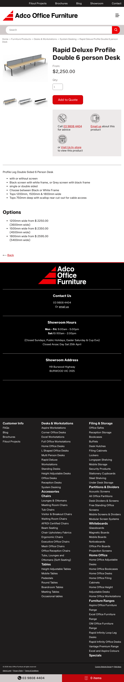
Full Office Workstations (56, 441)
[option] (25, 64)
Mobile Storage (98, 464)
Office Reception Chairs (55, 550)
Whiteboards (98, 523)
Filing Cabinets (98, 450)
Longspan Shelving (100, 459)
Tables (46, 564)
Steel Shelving (97, 478)
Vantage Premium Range (104, 646)
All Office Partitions (101, 496)
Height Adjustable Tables (56, 569)
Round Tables (49, 582)
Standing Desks (50, 468)
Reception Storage (100, 432)
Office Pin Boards (99, 546)
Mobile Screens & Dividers (105, 514)
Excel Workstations (52, 436)
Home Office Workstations (105, 596)
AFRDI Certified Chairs (55, 523)
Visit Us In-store (71, 147)
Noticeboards (97, 541)
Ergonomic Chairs (52, 537)
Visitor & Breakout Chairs (56, 514)
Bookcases (95, 436)
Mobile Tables (49, 573)
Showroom (96, 3)
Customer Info (13, 423)
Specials (95, 655)
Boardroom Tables (52, 587)
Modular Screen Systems (104, 519)
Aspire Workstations (53, 427)
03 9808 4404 (31, 678)
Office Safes (96, 427)
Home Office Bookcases (103, 569)
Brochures (61, 3)
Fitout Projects (38, 3)
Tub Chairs (47, 509)
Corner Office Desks (53, 432)
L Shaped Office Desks (55, 450)
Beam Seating (49, 527)
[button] (118, 17)
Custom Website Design (103, 667)
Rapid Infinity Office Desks (105, 641)
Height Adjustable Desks (56, 473)
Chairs (46, 496)
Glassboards (96, 527)
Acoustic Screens (99, 491)
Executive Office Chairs (55, 541)
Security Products (100, 468)
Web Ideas (117, 667)
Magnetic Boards (99, 532)
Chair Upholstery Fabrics (56, 532)
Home (5, 39)
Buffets (93, 441)
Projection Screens (100, 550)
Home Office (98, 555)
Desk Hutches (97, 446)
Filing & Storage (101, 423)
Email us (96, 126)
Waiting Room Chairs (54, 518)
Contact (116, 3)
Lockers (93, 455)
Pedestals (47, 578)
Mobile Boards (97, 537)
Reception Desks (51, 482)
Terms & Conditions (32, 671)
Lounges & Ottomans (54, 500)
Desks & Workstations (45, 39)
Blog (79, 3)
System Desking (68, 39)
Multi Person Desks (53, 455)
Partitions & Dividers (104, 487)
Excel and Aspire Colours (104, 650)
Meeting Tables (50, 591)
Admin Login (7, 671)
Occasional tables (52, 596)
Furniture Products (21, 39)
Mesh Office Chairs (53, 546)
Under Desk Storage (101, 482)
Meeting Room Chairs (54, 505)
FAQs (6, 427)
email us (64, 306)
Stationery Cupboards (102, 473)
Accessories (50, 491)
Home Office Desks (53, 446)
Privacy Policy (18, 671)
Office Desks (49, 478)
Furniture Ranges (101, 601)
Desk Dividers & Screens (104, 500)
